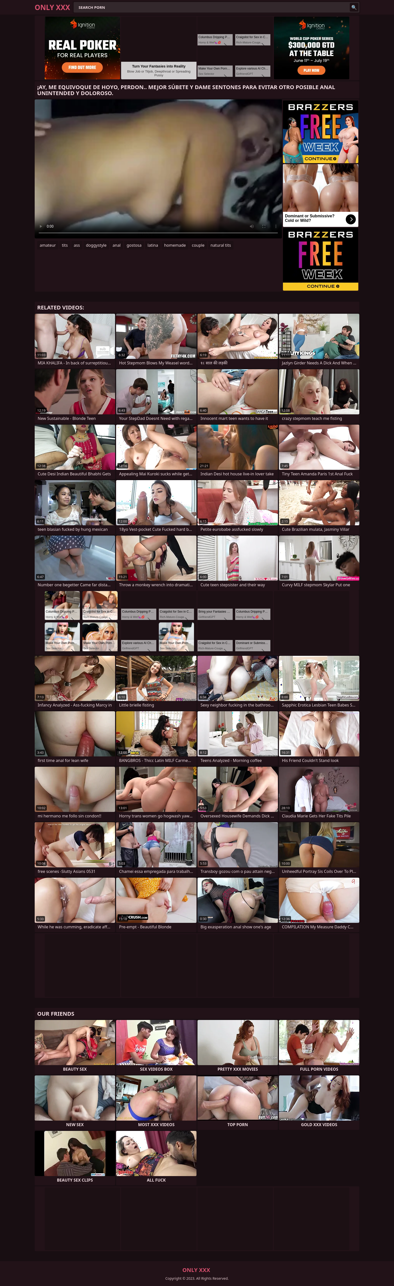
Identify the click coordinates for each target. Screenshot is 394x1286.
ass (77, 245)
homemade (175, 245)
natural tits (221, 245)
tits (65, 245)
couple (198, 245)
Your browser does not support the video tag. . (158, 168)
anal (117, 245)
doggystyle (96, 245)
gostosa (134, 245)
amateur (48, 245)
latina (152, 245)
